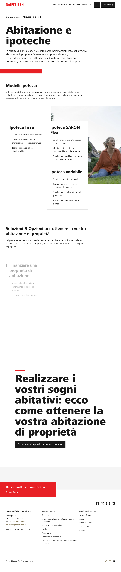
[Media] (81, 519)
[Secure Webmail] (85, 523)
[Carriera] (45, 515)
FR (110, 561)
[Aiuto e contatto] (49, 511)
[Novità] (44, 529)
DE (105, 561)
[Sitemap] (81, 530)
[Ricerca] (90, 5)
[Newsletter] (46, 533)
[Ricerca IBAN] (83, 526)
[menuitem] (60, 5)
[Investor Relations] (85, 515)
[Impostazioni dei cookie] (52, 525)
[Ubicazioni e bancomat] (51, 537)
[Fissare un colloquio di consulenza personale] (40, 444)
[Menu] (97, 5)
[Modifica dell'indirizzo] (87, 511)
